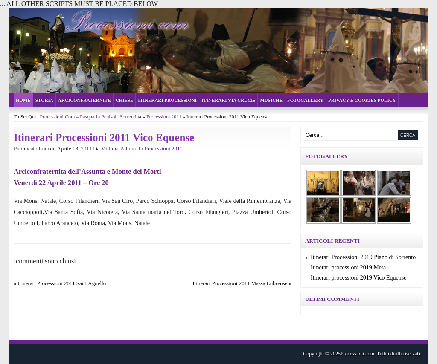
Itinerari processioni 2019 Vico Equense (358, 277)
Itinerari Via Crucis (228, 100)
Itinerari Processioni (167, 100)
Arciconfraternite (84, 100)
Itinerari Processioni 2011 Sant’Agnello (62, 283)
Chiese (125, 100)
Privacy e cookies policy (362, 100)
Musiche (271, 100)
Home (23, 100)
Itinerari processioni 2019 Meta (348, 267)
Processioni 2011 (163, 117)
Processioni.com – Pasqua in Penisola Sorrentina (90, 117)
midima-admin (118, 148)
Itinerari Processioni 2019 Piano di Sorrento (363, 257)
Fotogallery (305, 100)
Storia (44, 100)
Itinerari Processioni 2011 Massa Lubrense (239, 283)
